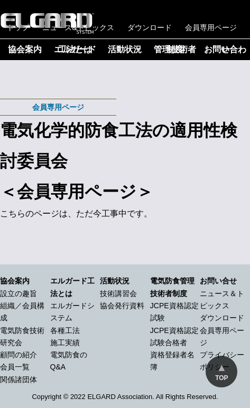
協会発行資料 (122, 305)
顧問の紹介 (18, 354)
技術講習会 (118, 293)
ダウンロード (149, 27)
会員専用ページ (211, 27)
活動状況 (125, 49)
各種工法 (65, 330)
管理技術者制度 (175, 49)
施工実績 (65, 342)
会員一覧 (15, 367)
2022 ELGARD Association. (112, 397)
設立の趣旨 (18, 293)
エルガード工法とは (75, 49)
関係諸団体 (18, 379)
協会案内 (25, 49)
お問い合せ (218, 281)
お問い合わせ (225, 49)
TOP (221, 378)
